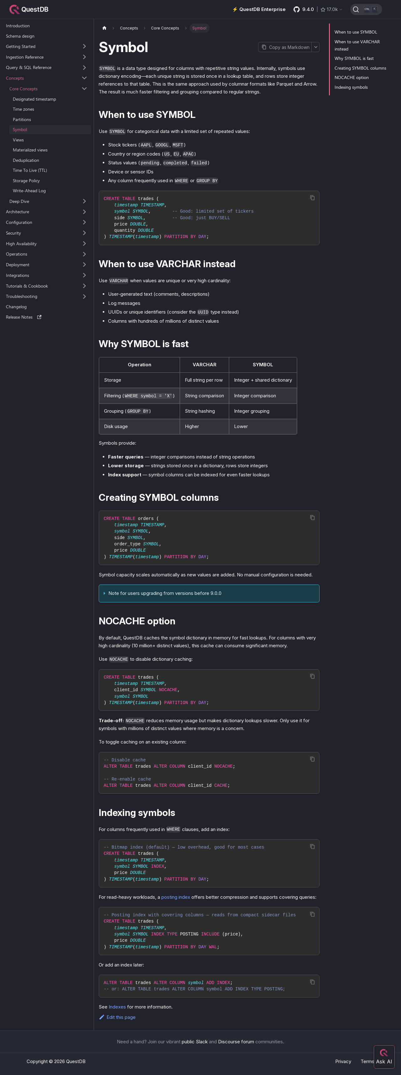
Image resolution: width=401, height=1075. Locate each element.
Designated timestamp (34, 99)
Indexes (117, 1007)
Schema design (20, 36)
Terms (367, 1061)
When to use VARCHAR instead (357, 45)
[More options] (315, 47)
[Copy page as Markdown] (284, 47)
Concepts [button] (15, 78)
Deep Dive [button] (19, 201)
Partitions (22, 119)
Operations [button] (16, 254)
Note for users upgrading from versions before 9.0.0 (164, 593)
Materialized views (30, 150)
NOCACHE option (352, 77)
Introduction (18, 26)
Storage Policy (26, 180)
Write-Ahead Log (29, 190)
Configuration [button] (19, 222)
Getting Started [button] (20, 46)
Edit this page (117, 1017)
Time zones (23, 109)
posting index (175, 897)
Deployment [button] (17, 264)
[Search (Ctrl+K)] (366, 9)
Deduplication (26, 160)
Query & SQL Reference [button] (28, 67)
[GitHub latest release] (318, 9)
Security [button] (13, 233)
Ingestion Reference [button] (25, 57)
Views (18, 140)
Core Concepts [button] (23, 89)
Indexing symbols (351, 87)
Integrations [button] (17, 275)
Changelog (16, 307)
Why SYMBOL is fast (354, 58)
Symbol (20, 129)
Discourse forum (236, 1042)
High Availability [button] (21, 243)
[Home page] (104, 28)
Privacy (343, 1061)
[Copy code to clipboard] (312, 197)
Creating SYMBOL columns (360, 68)
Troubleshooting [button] (21, 296)
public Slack (195, 1042)
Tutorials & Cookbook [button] (27, 286)
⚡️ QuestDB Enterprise (259, 9)
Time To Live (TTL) (30, 170)
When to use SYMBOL (356, 32)
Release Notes (24, 317)
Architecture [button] (17, 211)
